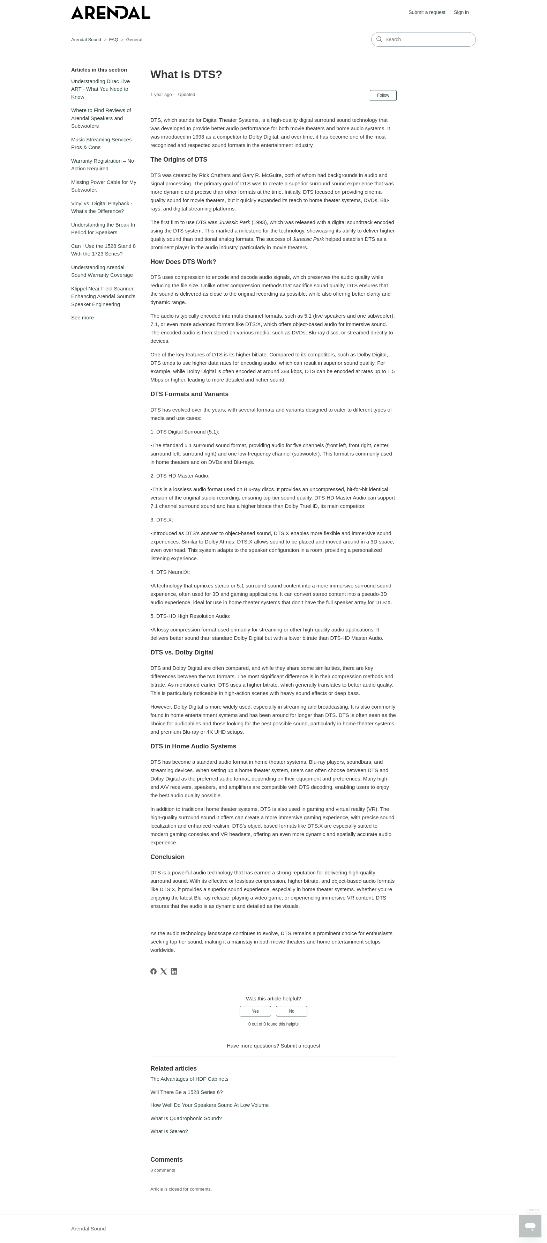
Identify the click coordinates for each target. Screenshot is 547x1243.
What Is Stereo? (169, 1131)
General (134, 39)
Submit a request (427, 12)
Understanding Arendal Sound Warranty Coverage (102, 271)
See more (82, 317)
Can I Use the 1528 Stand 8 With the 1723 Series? (103, 250)
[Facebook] (153, 971)
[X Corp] (163, 971)
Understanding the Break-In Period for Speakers (103, 229)
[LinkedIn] (174, 971)
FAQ (113, 39)
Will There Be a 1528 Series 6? (186, 1092)
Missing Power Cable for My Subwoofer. (103, 186)
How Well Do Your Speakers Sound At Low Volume (209, 1105)
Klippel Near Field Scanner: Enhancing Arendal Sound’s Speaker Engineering (103, 296)
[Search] (423, 39)
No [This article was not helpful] (291, 1011)
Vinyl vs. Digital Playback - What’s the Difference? (102, 207)
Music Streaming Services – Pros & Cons (103, 143)
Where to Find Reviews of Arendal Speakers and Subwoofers (101, 118)
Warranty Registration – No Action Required (102, 165)
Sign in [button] (461, 12)
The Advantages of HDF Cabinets (189, 1079)
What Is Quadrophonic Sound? (186, 1118)
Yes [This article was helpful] (255, 1011)
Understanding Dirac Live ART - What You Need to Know (100, 89)
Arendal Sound (86, 39)
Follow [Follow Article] (383, 95)
